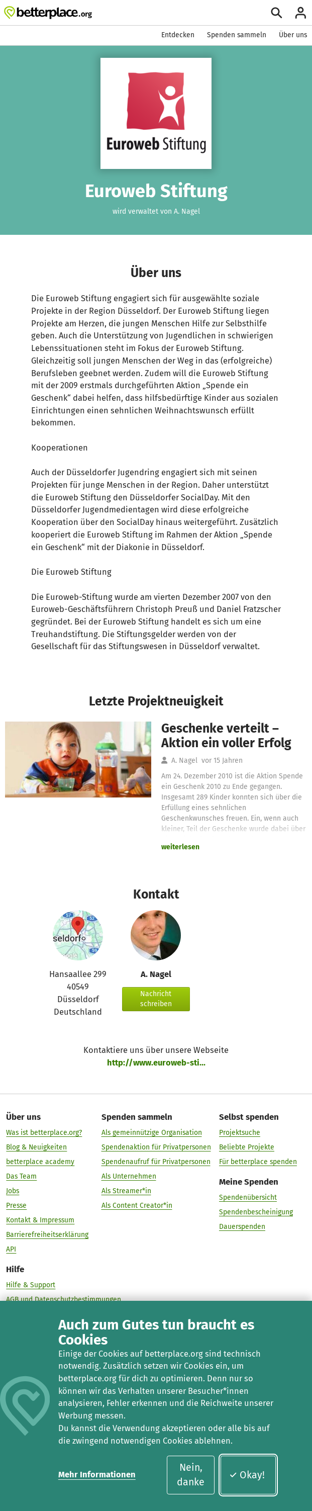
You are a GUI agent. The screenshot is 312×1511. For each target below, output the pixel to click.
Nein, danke (190, 1475)
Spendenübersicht (248, 1197)
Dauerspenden (242, 1226)
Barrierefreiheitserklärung (47, 1234)
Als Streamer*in (126, 1190)
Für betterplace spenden (258, 1161)
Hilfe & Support (30, 1284)
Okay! (247, 1475)
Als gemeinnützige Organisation (151, 1132)
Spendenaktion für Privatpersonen (156, 1146)
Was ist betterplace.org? (44, 1132)
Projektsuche (239, 1132)
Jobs (12, 1190)
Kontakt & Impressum (40, 1219)
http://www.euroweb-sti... (156, 1063)
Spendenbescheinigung (256, 1211)
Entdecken (177, 35)
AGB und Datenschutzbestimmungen (63, 1299)
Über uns (293, 35)
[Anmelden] (300, 13)
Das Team (21, 1176)
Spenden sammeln (236, 35)
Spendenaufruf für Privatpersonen (156, 1161)
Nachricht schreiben (156, 999)
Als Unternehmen (128, 1176)
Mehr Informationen (97, 1474)
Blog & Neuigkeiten (36, 1146)
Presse (16, 1205)
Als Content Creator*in (136, 1205)
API (11, 1249)
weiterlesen (180, 847)
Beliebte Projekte (246, 1146)
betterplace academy (40, 1161)
